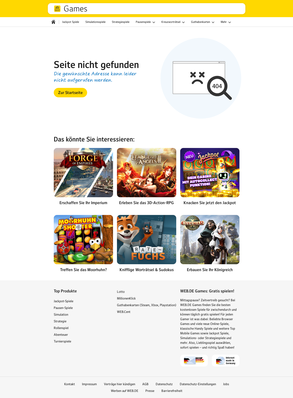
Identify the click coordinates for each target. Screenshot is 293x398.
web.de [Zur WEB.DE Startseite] (57, 9)
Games (75, 9)
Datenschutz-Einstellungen (198, 384)
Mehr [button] (226, 22)
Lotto (121, 292)
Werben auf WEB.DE (124, 391)
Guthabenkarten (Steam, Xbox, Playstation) (146, 305)
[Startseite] (53, 22)
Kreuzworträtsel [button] (173, 22)
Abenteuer (61, 335)
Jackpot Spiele (70, 22)
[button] (70, 92)
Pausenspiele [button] (146, 22)
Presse (149, 391)
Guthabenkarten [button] (203, 22)
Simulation (61, 314)
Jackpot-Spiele (63, 301)
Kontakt (69, 384)
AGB (145, 384)
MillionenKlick (126, 298)
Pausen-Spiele (63, 308)
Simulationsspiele (95, 22)
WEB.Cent (123, 312)
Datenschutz (164, 384)
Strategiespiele (120, 22)
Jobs (226, 384)
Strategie (60, 321)
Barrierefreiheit (171, 391)
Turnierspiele (62, 341)
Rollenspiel (61, 328)
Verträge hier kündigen (119, 384)
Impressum (89, 384)
